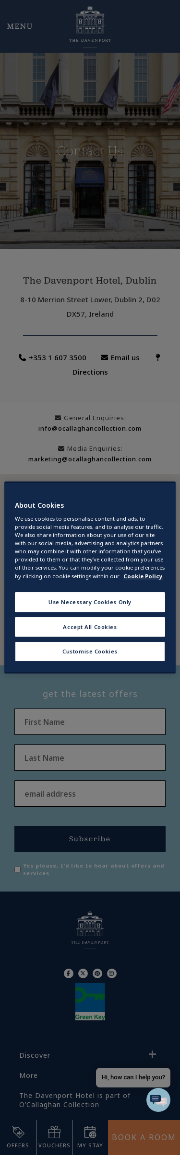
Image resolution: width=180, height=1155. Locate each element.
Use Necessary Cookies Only (90, 602)
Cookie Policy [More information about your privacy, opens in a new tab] (143, 576)
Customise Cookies (90, 651)
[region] (89, 577)
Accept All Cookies (90, 626)
